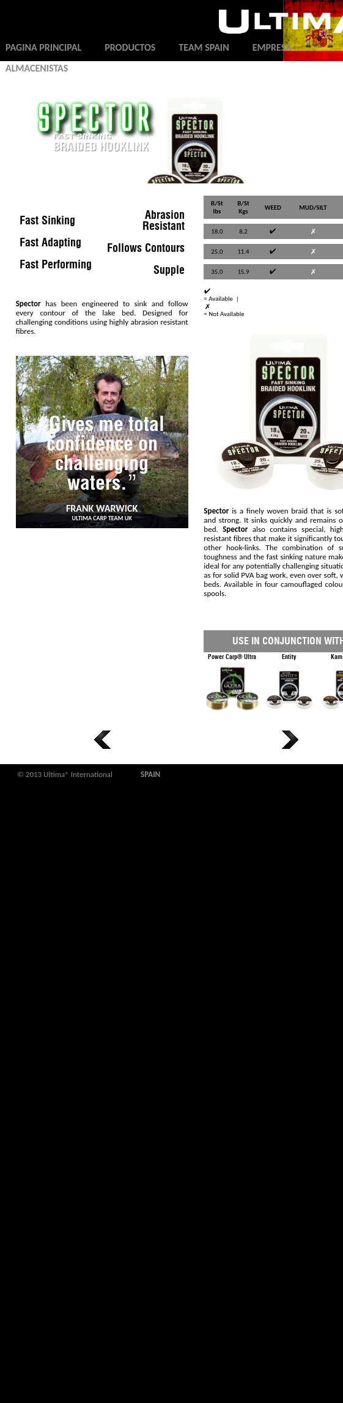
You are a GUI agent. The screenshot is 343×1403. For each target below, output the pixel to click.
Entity (288, 683)
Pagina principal (43, 47)
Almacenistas (37, 68)
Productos (130, 47)
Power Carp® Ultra (232, 683)
